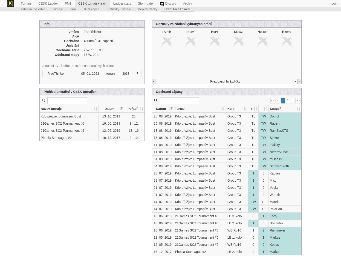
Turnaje (26, 3)
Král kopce (91, 9)
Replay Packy (148, 9)
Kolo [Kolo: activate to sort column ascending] (230, 109)
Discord (168, 4)
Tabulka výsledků (33, 9)
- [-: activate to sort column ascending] (261, 109)
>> (298, 100)
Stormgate (145, 3)
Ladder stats (122, 3)
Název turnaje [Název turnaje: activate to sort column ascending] (51, 109)
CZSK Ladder (48, 3)
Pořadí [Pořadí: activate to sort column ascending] (132, 109)
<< (273, 100)
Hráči (74, 9)
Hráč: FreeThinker (178, 9)
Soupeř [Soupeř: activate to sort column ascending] (275, 109)
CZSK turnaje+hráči (92, 3)
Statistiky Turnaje (118, 9)
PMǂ (68, 3)
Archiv (187, 3)
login (334, 3)
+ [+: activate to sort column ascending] (252, 109)
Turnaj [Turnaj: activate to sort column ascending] (180, 109)
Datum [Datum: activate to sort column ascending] (109, 109)
